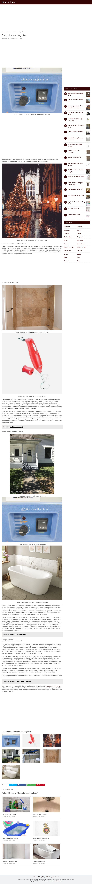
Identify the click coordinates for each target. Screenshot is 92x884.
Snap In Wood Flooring (74, 157)
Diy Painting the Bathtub (9, 814)
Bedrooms (67, 230)
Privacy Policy (41, 877)
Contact (56, 877)
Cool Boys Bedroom (73, 208)
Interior (79, 251)
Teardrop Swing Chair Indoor (76, 176)
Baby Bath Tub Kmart (74, 214)
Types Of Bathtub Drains (40, 814)
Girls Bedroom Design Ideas (76, 195)
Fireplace (80, 237)
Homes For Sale (81, 247)
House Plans (67, 251)
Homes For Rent (69, 247)
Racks (66, 257)
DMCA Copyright (50, 877)
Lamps (66, 254)
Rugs (78, 257)
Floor (65, 240)
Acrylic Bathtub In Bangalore (41, 838)
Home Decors (81, 244)
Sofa (78, 261)
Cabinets (66, 233)
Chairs (79, 233)
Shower (66, 261)
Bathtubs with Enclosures (10, 861)
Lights (79, 254)
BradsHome (9, 2)
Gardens (66, 244)
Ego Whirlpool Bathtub (39, 861)
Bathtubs (5, 38)
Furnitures (80, 240)
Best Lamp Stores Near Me (75, 189)
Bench (79, 230)
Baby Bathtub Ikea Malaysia (10, 838)
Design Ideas (68, 237)
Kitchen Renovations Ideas (75, 131)
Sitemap (35, 877)
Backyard (67, 227)
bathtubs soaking (8, 789)
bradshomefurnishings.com (53, 686)
